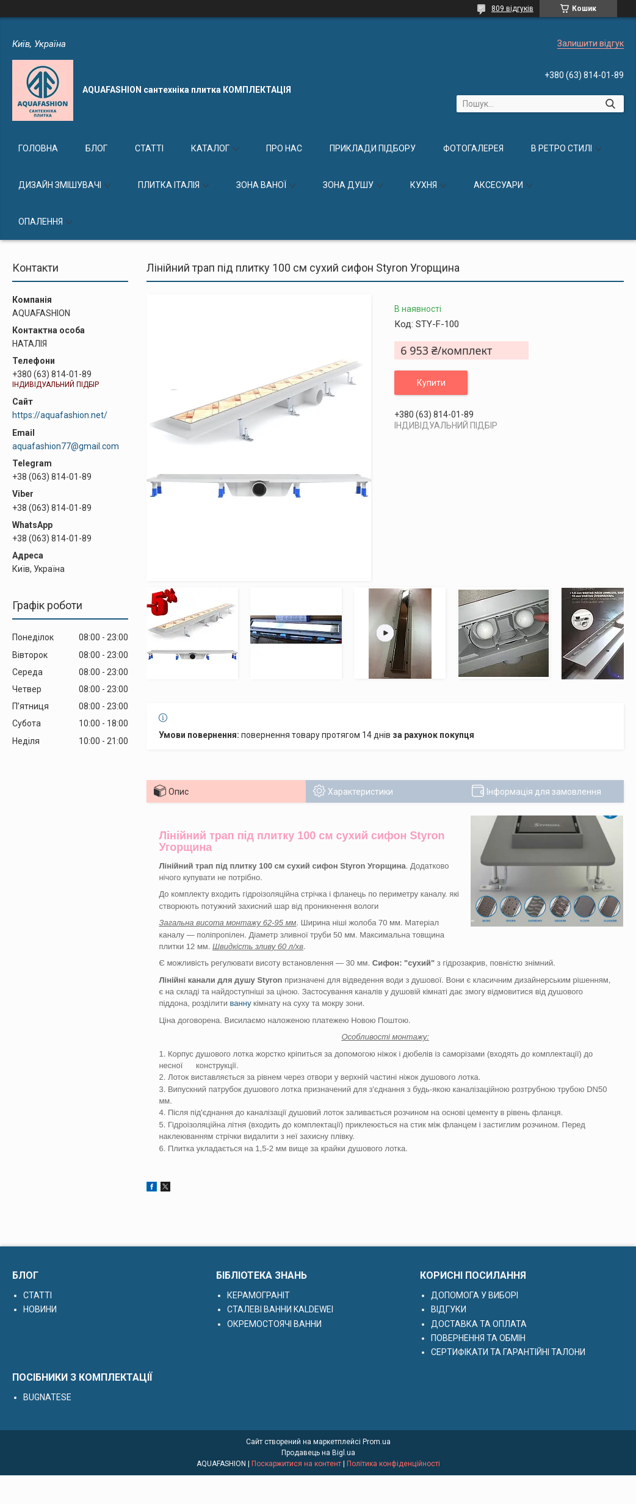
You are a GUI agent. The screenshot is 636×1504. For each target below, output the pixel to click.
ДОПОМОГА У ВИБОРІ (474, 1295)
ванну (240, 1003)
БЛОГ (96, 148)
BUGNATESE (47, 1397)
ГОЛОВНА (38, 148)
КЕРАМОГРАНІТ (258, 1295)
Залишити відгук (590, 43)
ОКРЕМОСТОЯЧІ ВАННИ (274, 1324)
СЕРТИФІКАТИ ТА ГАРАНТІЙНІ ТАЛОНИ (508, 1352)
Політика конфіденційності (393, 1463)
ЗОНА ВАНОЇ (261, 185)
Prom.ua (377, 1441)
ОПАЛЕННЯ (40, 221)
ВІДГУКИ (448, 1309)
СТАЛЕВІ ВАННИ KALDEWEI (280, 1309)
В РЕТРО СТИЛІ (561, 148)
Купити (431, 383)
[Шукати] (610, 103)
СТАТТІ (149, 148)
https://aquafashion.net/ (59, 415)
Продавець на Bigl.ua (318, 1452)
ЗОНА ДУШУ (348, 185)
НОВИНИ (40, 1309)
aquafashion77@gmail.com (65, 446)
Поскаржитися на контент (296, 1463)
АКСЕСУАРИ (498, 185)
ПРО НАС (284, 148)
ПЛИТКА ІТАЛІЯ (169, 185)
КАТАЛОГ (210, 148)
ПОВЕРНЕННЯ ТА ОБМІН (478, 1338)
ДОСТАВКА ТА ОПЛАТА (479, 1324)
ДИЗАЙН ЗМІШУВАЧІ (59, 185)
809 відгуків (512, 8)
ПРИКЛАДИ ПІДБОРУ (373, 148)
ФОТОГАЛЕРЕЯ (473, 148)
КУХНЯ (423, 185)
